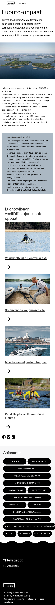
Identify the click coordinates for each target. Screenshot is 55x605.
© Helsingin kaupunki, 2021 (16, 595)
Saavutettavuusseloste (13, 599)
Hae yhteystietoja (11, 565)
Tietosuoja (31, 599)
